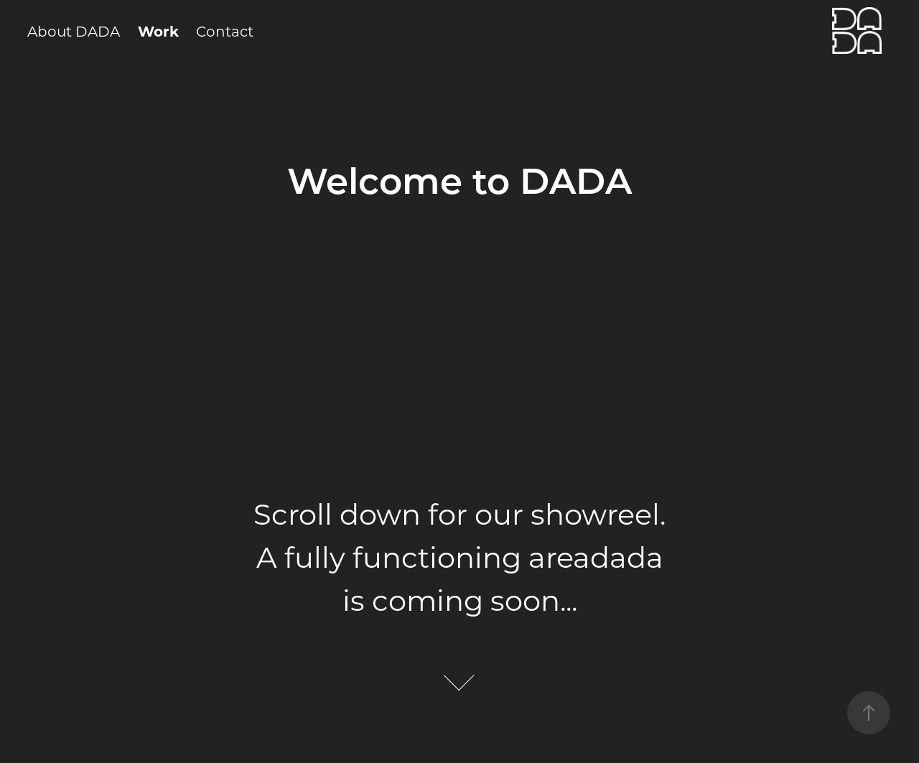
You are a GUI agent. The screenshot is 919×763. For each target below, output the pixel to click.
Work (158, 30)
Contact (224, 31)
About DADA (73, 31)
